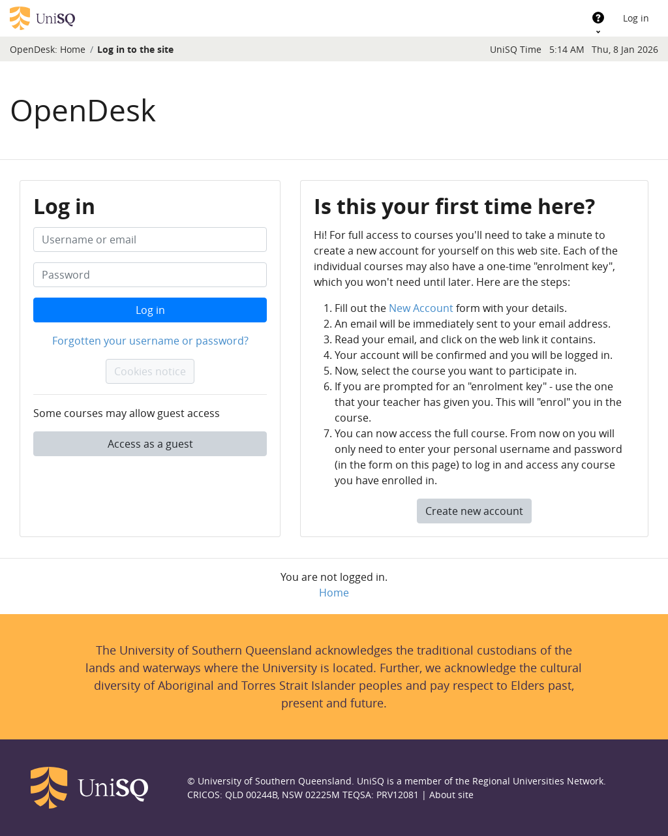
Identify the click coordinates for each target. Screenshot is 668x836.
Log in (636, 18)
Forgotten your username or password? (150, 340)
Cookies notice (150, 371)
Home (72, 49)
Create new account (474, 511)
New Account (421, 308)
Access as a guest (150, 444)
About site (451, 794)
